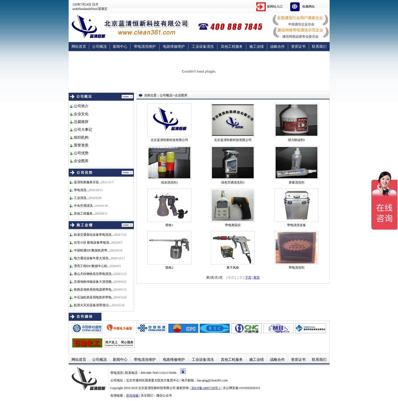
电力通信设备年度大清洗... (92, 258)
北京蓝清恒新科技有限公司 (157, 388)
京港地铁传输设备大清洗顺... (94, 282)
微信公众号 (164, 395)
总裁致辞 (81, 122)
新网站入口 (275, 6)
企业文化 (81, 114)
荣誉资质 (81, 145)
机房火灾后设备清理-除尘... (93, 305)
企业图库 (81, 161)
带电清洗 (117, 373)
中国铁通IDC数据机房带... (92, 250)
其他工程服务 (232, 47)
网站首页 (79, 47)
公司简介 (81, 106)
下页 (248, 277)
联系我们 (319, 47)
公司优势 (81, 153)
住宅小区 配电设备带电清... (92, 242)
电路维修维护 (174, 47)
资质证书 (298, 47)
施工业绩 (256, 47)
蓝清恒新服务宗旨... (87, 182)
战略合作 (277, 47)
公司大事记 (83, 130)
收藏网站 (308, 6)
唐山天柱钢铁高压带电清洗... (94, 274)
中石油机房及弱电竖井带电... (94, 297)
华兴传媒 (132, 395)
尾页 (256, 277)
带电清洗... (81, 190)
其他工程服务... (84, 213)
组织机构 (81, 137)
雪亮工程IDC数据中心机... (92, 266)
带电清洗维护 (145, 47)
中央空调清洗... (84, 206)
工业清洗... (81, 198)
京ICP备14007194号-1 (206, 388)
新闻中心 (120, 47)
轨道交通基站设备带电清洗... (94, 235)
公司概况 (99, 47)
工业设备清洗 (203, 47)
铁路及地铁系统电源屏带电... (94, 289)
